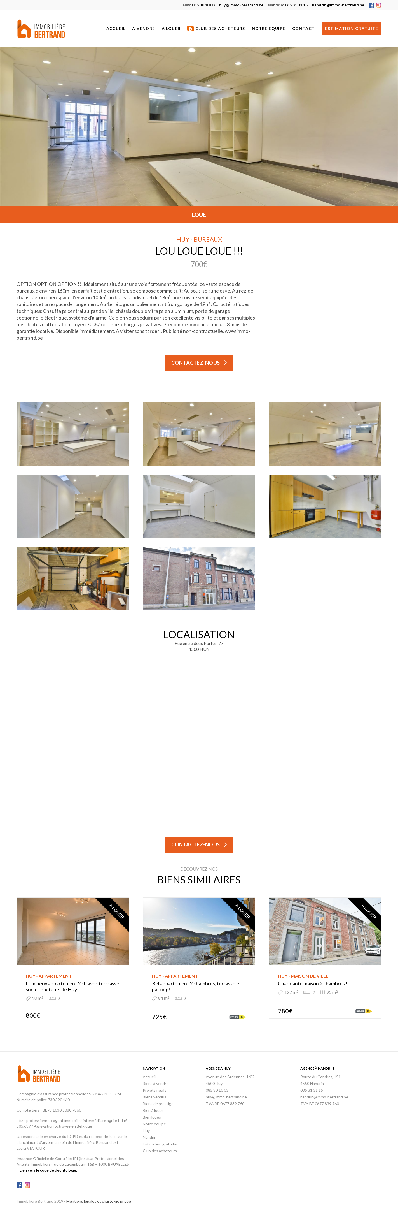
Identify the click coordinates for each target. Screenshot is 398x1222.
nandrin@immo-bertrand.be (338, 5)
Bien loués (152, 1117)
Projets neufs (155, 1090)
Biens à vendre (155, 1083)
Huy (146, 1130)
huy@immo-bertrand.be (241, 5)
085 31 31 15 (288, 5)
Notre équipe (268, 28)
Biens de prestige (158, 1103)
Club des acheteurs (216, 29)
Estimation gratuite (351, 28)
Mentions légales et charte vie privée (98, 1201)
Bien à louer (153, 1110)
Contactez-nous (195, 363)
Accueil (116, 28)
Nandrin (149, 1137)
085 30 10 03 (199, 5)
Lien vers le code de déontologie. (48, 1170)
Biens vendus (154, 1096)
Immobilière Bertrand (41, 28)
